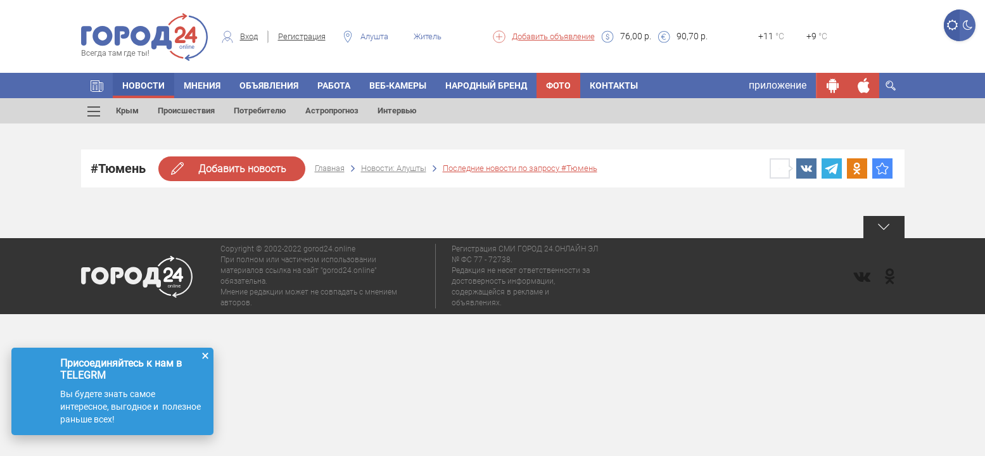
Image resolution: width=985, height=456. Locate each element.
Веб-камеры (397, 85)
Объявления (268, 85)
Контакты (614, 85)
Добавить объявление (553, 36)
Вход (249, 36)
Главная (330, 168)
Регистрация (302, 36)
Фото (558, 85)
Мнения (202, 85)
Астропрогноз (332, 110)
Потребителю (260, 110)
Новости (143, 85)
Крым (127, 110)
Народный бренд (486, 85)
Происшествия (186, 110)
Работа (333, 85)
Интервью (397, 110)
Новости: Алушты (393, 168)
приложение (777, 85)
